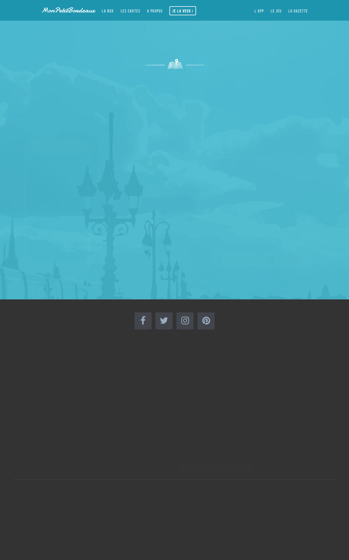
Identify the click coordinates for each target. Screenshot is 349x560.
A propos (155, 10)
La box (108, 10)
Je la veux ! (182, 10)
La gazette (298, 10)
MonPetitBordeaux (68, 10)
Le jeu (276, 10)
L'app (259, 10)
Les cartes (130, 10)
